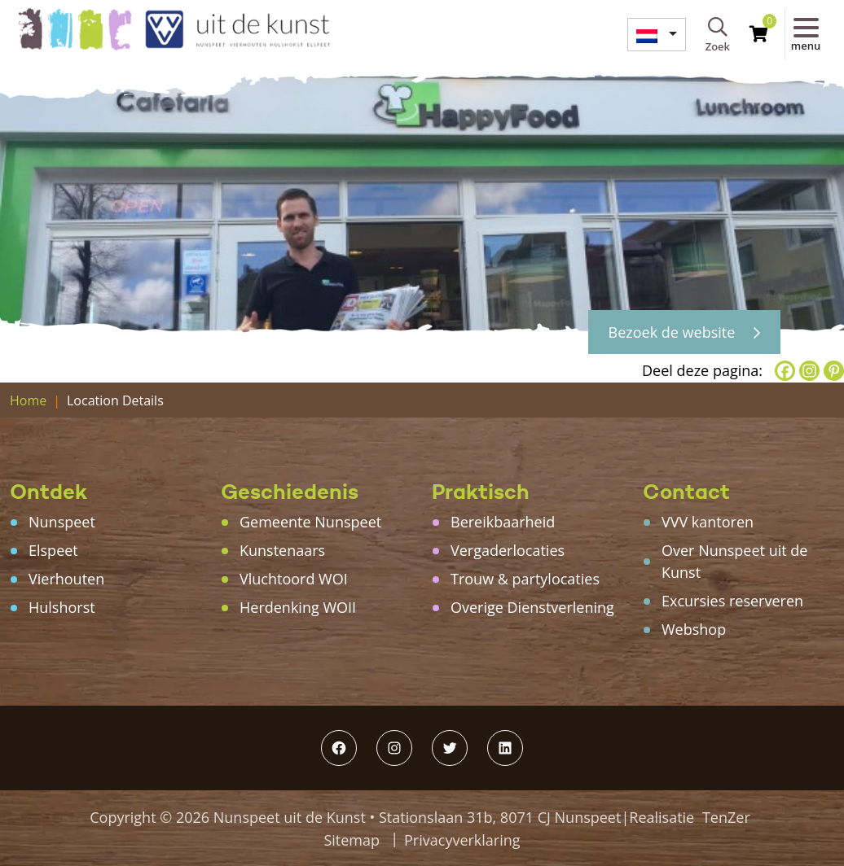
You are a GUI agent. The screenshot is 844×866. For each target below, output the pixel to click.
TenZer (726, 817)
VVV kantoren (708, 521)
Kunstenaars (282, 550)
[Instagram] (809, 371)
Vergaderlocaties (508, 550)
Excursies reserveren (732, 600)
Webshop (694, 629)
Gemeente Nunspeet (310, 521)
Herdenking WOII (298, 607)
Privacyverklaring (462, 840)
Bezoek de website (684, 332)
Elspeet (53, 550)
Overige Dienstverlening (532, 607)
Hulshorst (62, 607)
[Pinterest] (834, 371)
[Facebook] (785, 371)
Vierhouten (66, 578)
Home (28, 400)
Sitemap (351, 840)
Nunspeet (62, 521)
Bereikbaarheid (503, 521)
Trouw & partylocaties (525, 578)
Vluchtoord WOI (294, 578)
